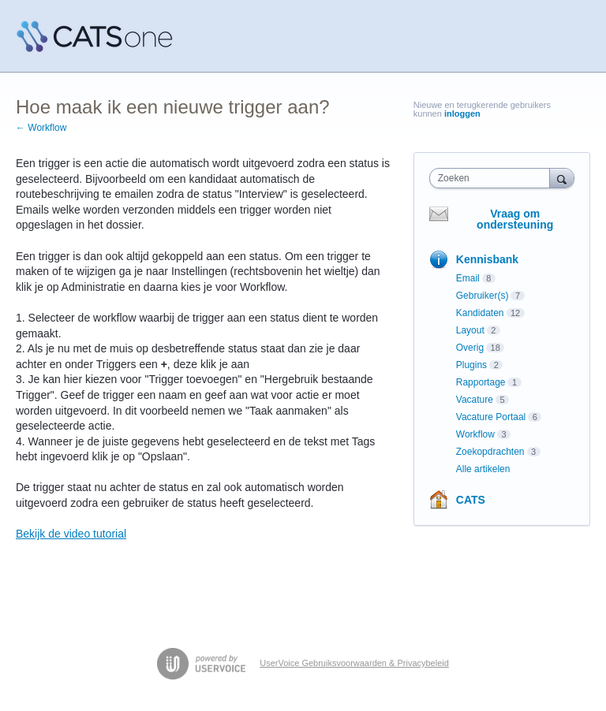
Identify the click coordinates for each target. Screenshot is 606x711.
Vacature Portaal (491, 417)
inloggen (462, 113)
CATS (470, 499)
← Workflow (41, 127)
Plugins (471, 364)
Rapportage (481, 382)
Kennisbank (487, 259)
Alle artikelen (483, 469)
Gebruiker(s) (482, 295)
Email (468, 278)
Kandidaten (480, 312)
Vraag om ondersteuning (515, 219)
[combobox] (493, 178)
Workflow (475, 434)
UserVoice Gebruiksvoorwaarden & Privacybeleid (354, 663)
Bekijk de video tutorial (71, 533)
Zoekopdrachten (490, 451)
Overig (470, 347)
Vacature (474, 399)
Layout (470, 330)
